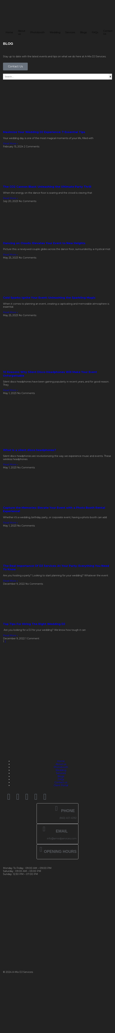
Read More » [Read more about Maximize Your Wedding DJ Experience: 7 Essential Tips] (10, 143)
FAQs (95, 32)
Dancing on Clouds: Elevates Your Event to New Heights (44, 243)
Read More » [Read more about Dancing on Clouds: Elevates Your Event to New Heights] (10, 254)
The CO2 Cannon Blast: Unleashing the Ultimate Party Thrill (47, 186)
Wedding (55, 32)
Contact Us (107, 32)
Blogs (83, 32)
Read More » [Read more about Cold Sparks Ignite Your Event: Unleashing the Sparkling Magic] (10, 312)
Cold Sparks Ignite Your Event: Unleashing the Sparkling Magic (49, 297)
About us (21, 32)
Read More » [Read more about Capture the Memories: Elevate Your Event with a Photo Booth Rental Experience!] (10, 522)
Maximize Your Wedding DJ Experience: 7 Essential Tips (44, 132)
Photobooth (37, 32)
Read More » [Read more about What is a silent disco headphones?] (10, 464)
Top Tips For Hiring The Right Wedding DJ (34, 624)
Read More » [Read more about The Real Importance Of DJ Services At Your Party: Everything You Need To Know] (10, 580)
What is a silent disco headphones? (29, 450)
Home (9, 32)
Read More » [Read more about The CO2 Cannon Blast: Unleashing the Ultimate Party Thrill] (10, 198)
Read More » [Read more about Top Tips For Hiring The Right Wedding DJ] (10, 635)
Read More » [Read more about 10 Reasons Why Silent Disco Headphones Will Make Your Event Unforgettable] (10, 390)
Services (70, 32)
